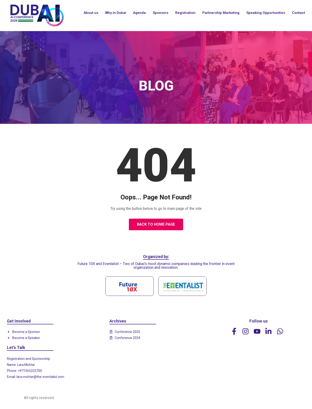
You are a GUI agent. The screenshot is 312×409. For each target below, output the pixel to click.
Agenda (139, 13)
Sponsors (160, 13)
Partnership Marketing (220, 13)
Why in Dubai (115, 13)
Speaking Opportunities (265, 13)
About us (91, 13)
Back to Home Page (156, 224)
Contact (298, 13)
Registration (185, 13)
